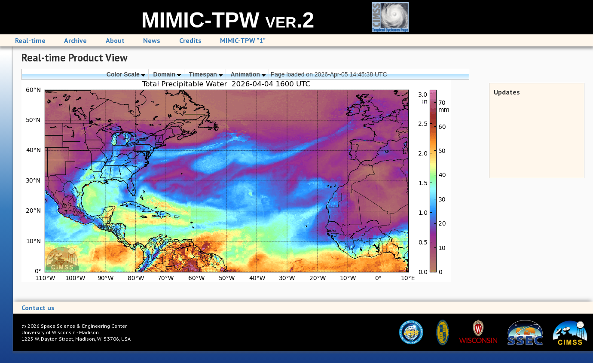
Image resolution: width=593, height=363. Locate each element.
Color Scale (126, 74)
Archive (75, 40)
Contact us (38, 307)
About (115, 40)
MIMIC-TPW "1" (243, 40)
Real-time (30, 40)
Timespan (206, 74)
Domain (167, 74)
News (151, 40)
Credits (190, 40)
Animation (248, 74)
